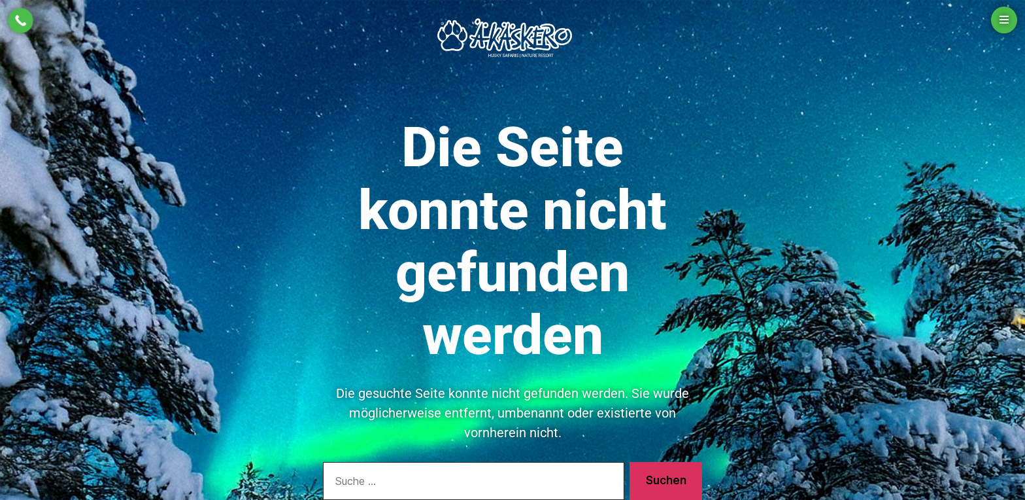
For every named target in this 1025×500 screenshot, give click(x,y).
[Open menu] (1004, 20)
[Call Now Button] (20, 20)
